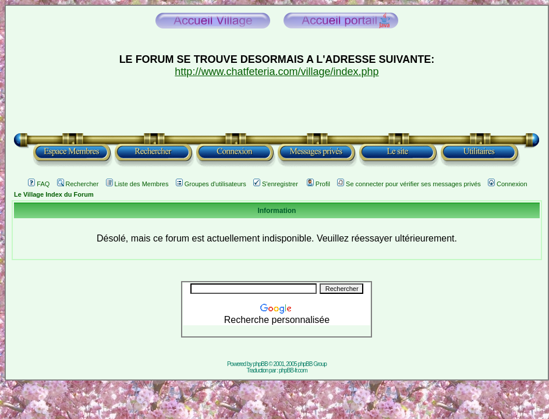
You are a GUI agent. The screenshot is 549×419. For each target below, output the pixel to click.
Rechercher (78, 183)
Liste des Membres (137, 183)
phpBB (260, 364)
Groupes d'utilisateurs (211, 183)
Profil (318, 183)
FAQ (38, 183)
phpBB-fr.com (293, 370)
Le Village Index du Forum (54, 194)
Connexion (507, 183)
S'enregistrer (275, 183)
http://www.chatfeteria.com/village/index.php (276, 71)
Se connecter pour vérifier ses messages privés (409, 183)
